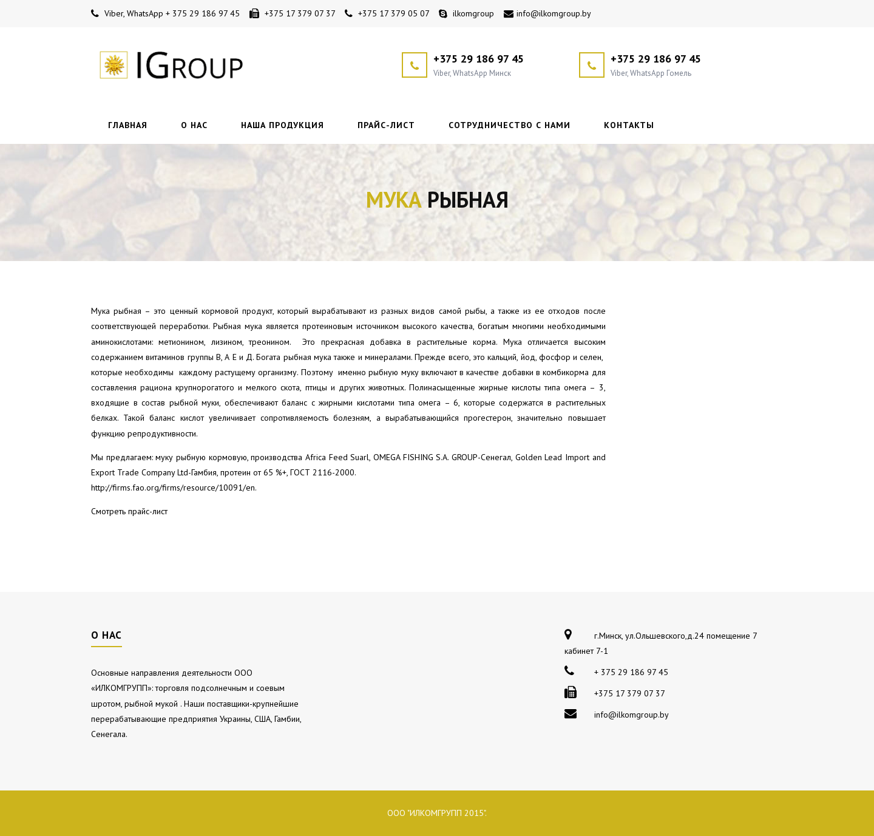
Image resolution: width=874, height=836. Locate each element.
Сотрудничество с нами (510, 125)
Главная (127, 125)
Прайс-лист (386, 125)
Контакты (629, 125)
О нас (194, 125)
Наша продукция (282, 125)
